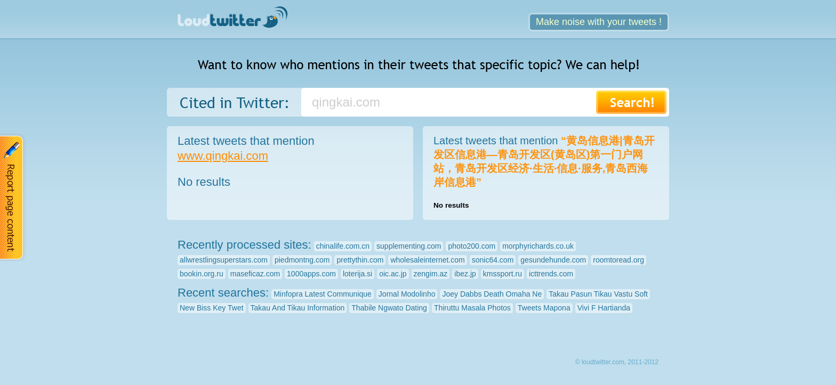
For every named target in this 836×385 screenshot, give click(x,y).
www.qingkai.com (223, 155)
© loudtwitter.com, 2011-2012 (616, 362)
